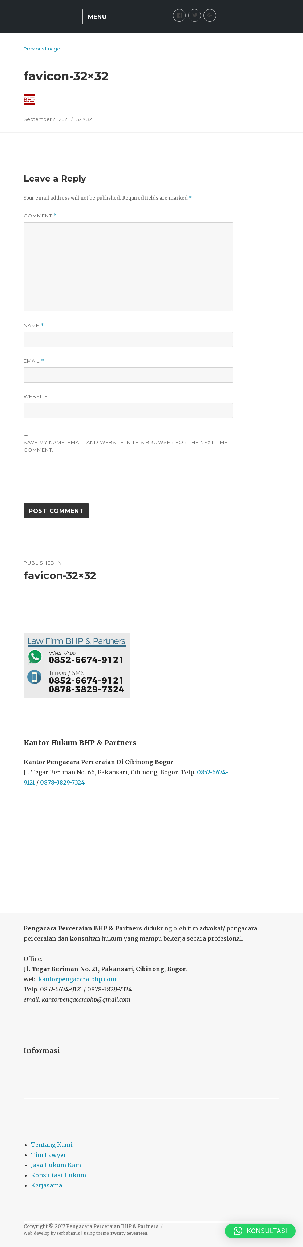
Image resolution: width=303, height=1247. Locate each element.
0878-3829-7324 (62, 782)
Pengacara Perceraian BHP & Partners (112, 1226)
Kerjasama (46, 1185)
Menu (97, 16)
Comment (40, 216)
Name (34, 325)
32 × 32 (84, 119)
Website (36, 396)
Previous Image (42, 49)
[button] (260, 1231)
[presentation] (79, 482)
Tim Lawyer (48, 1154)
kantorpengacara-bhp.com (77, 979)
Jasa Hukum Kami (57, 1165)
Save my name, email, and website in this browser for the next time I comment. (127, 446)
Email (34, 361)
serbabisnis (68, 1233)
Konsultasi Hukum (58, 1175)
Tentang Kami (52, 1144)
